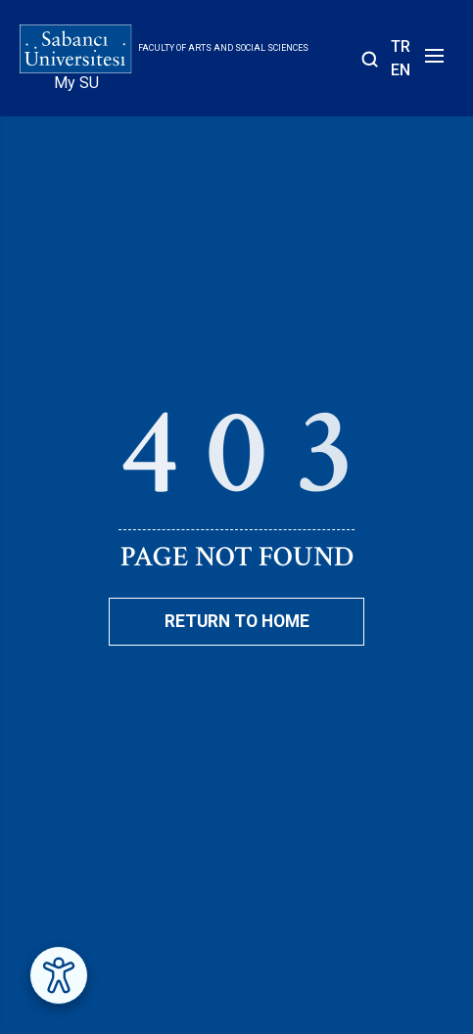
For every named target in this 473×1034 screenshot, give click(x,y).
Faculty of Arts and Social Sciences (223, 48)
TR (400, 46)
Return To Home (237, 621)
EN (400, 70)
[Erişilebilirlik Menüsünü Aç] (58, 975)
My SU (76, 82)
